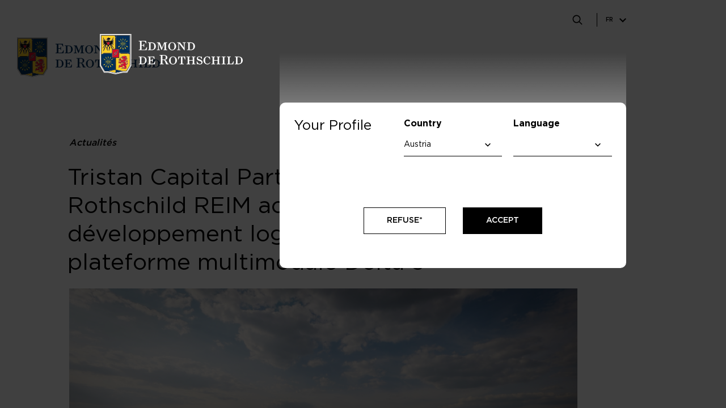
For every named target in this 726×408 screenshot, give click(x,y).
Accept (502, 220)
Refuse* (405, 220)
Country (423, 123)
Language (536, 123)
